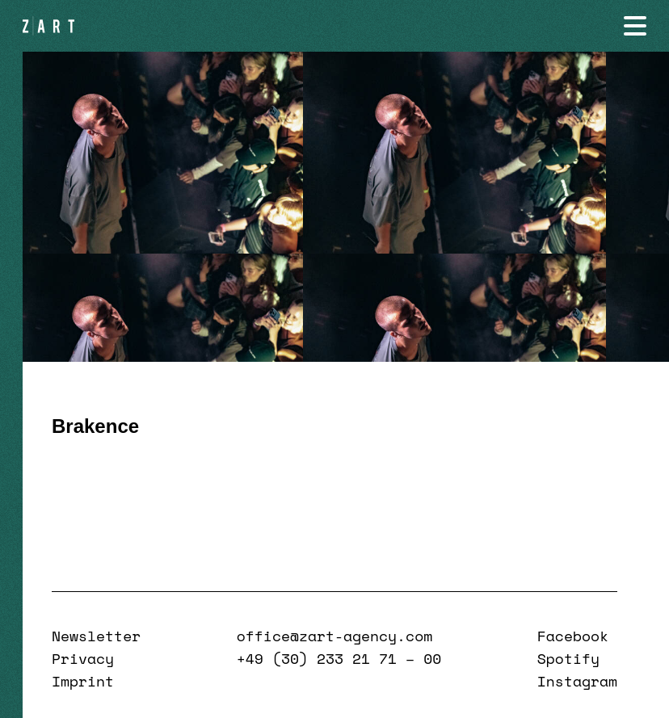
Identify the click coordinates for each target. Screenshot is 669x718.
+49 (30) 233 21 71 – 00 (339, 658)
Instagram (577, 680)
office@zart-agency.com (334, 635)
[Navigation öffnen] (635, 26)
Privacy (83, 658)
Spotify (568, 658)
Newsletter (96, 635)
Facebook (572, 635)
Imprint (83, 680)
